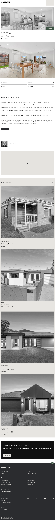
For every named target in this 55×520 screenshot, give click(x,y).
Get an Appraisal (5, 90)
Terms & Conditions (4, 517)
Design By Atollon (10, 518)
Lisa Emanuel (4, 138)
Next (44, 60)
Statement (14, 82)
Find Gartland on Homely (6, 507)
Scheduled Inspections (6, 484)
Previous (11, 60)
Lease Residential (5, 488)
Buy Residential (4, 480)
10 (34, 75)
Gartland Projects (5, 504)
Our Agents (3, 500)
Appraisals (7, 455)
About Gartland (4, 498)
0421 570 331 (13, 143)
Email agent (11, 141)
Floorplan (41, 86)
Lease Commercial (32, 486)
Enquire (41, 82)
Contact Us (3, 506)
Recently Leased (5, 489)
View (52, 182)
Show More (5, 128)
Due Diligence (4, 509)
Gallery (3, 86)
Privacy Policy (11, 517)
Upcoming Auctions (5, 482)
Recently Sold (4, 486)
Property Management (6, 491)
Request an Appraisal (6, 502)
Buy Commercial (31, 480)
